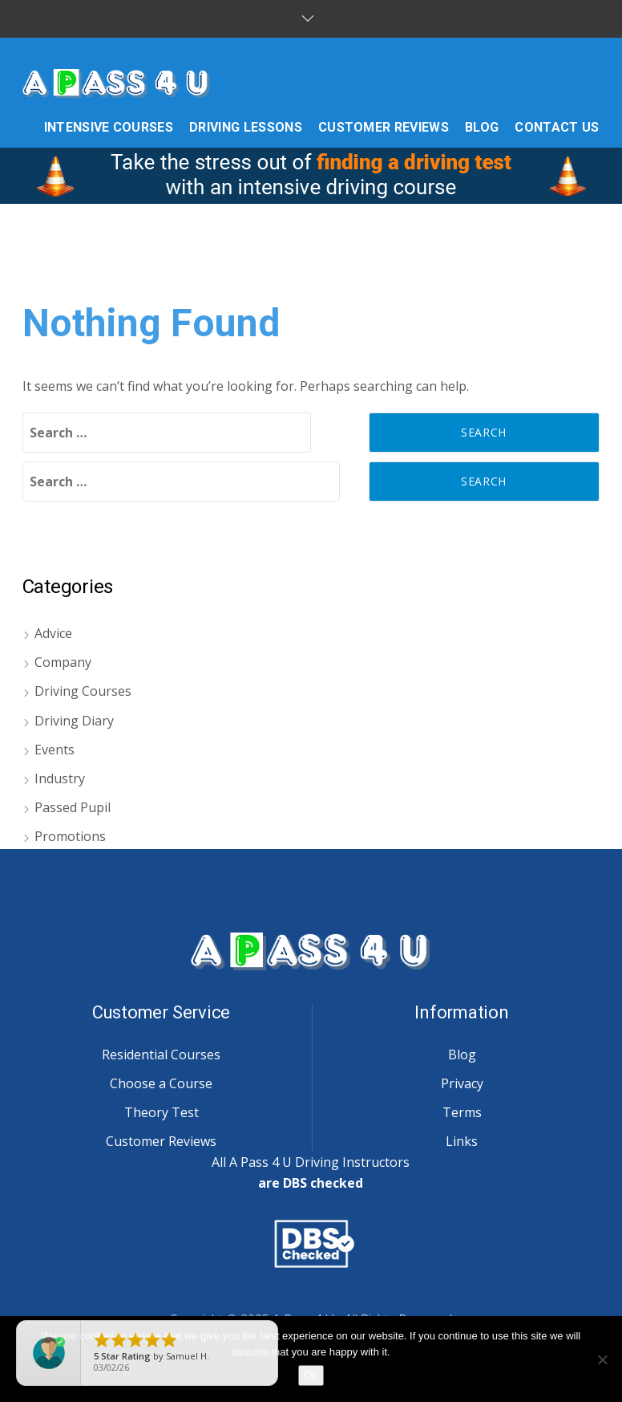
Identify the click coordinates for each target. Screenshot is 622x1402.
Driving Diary (74, 720)
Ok (311, 1375)
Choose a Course (161, 1083)
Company (62, 662)
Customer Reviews (161, 1141)
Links (462, 1141)
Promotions (70, 836)
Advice (53, 633)
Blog (462, 1054)
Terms (462, 1112)
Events (54, 749)
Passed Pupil (72, 807)
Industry (59, 778)
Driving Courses (82, 691)
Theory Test (161, 1112)
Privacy (462, 1083)
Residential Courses (161, 1054)
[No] (602, 1359)
